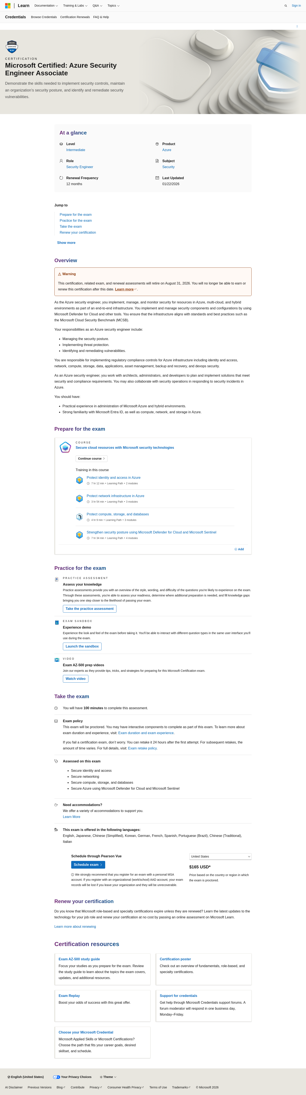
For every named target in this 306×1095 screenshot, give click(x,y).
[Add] (239, 549)
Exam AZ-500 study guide (79, 959)
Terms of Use (158, 1087)
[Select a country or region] (220, 856)
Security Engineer (79, 167)
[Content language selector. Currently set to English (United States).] (25, 1077)
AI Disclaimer (14, 1087)
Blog (60, 1087)
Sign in (296, 5)
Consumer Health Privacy (124, 1087)
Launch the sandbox (82, 646)
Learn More (71, 817)
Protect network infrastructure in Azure (115, 496)
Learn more (124, 289)
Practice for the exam (76, 220)
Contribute (78, 1087)
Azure (166, 150)
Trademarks (180, 1087)
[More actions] (297, 26)
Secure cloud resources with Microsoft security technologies (125, 447)
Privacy (94, 1087)
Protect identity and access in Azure (113, 477)
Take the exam (71, 226)
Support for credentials (178, 996)
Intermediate (75, 150)
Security (168, 167)
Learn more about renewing (75, 926)
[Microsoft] (8, 6)
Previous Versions (39, 1087)
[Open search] (286, 6)
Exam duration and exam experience (146, 733)
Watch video (76, 678)
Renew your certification (78, 232)
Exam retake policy (142, 748)
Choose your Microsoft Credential (86, 1032)
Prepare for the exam (76, 214)
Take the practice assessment (90, 608)
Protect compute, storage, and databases (118, 514)
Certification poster (175, 959)
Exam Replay (69, 996)
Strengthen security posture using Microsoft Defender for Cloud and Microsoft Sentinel (151, 532)
